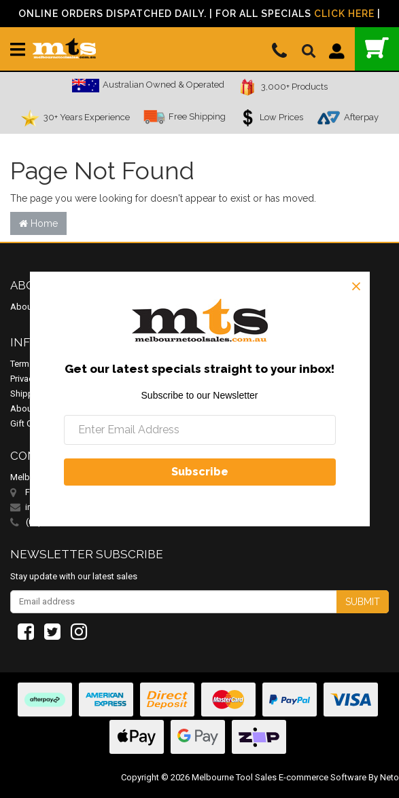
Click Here (344, 13)
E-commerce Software (322, 777)
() (377, 47)
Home (38, 223)
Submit (362, 601)
